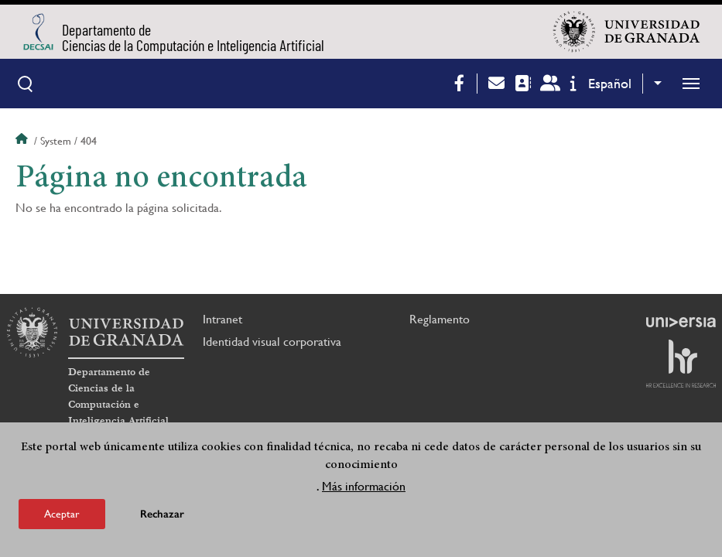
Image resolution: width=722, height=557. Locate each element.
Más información (363, 486)
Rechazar (162, 514)
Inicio (23, 141)
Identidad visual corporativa (272, 341)
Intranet (222, 319)
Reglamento (439, 319)
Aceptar (62, 513)
